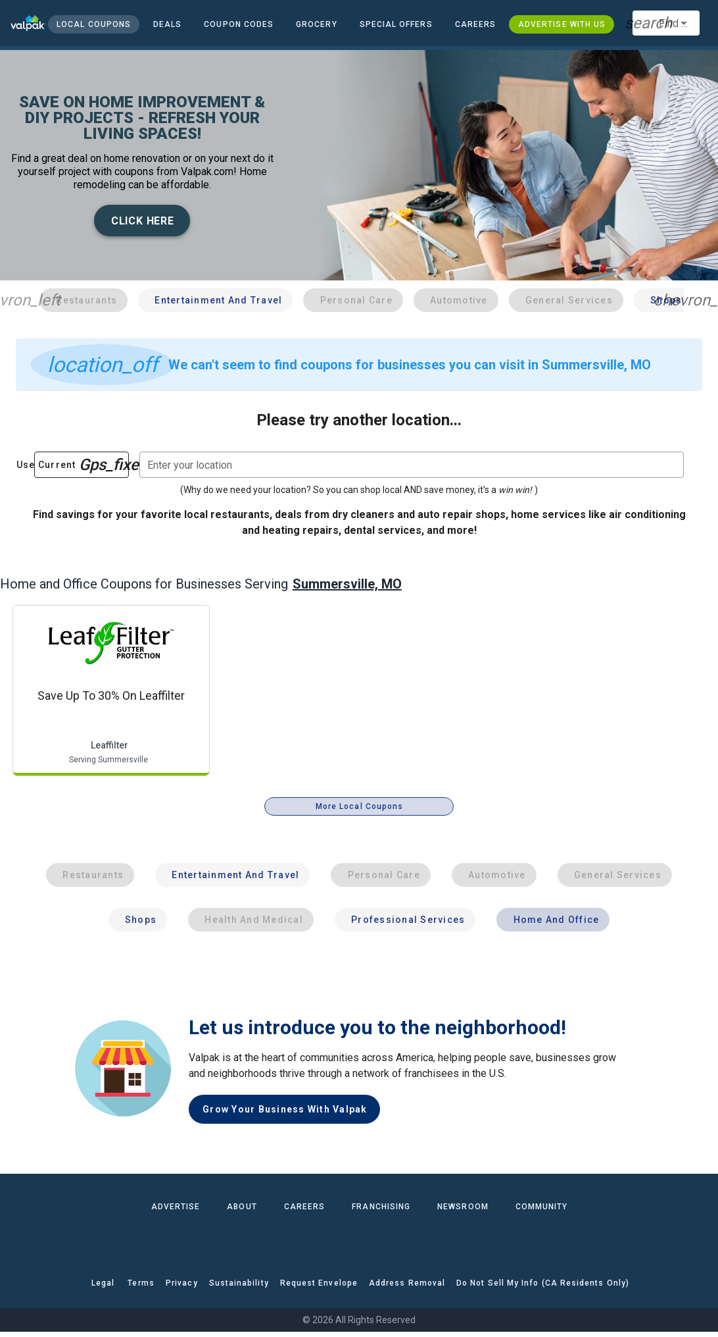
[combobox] (666, 23)
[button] (395, 24)
